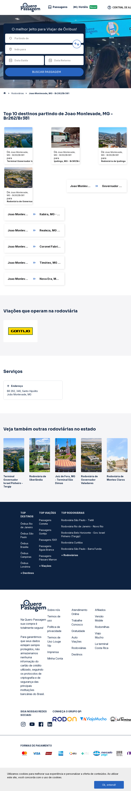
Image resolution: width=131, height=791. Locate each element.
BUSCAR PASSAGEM (43, 72)
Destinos (76, 654)
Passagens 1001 (48, 539)
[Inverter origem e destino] (77, 44)
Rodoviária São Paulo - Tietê (77, 520)
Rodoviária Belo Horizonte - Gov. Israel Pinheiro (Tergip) (83, 534)
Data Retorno (62, 60)
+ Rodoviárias (69, 555)
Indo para (20, 49)
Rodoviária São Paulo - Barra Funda (81, 548)
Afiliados (100, 610)
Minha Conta (55, 658)
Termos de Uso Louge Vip (54, 641)
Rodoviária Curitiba (72, 542)
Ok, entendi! (109, 784)
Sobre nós (53, 610)
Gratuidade (78, 631)
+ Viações (45, 565)
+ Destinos (27, 573)
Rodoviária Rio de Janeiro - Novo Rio (82, 526)
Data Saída (21, 60)
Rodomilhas (102, 627)
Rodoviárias (78, 648)
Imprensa (53, 652)
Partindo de (21, 38)
